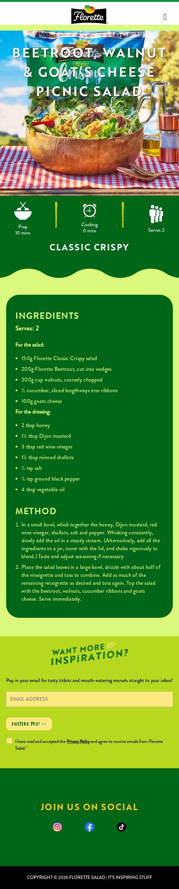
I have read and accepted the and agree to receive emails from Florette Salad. (89, 744)
